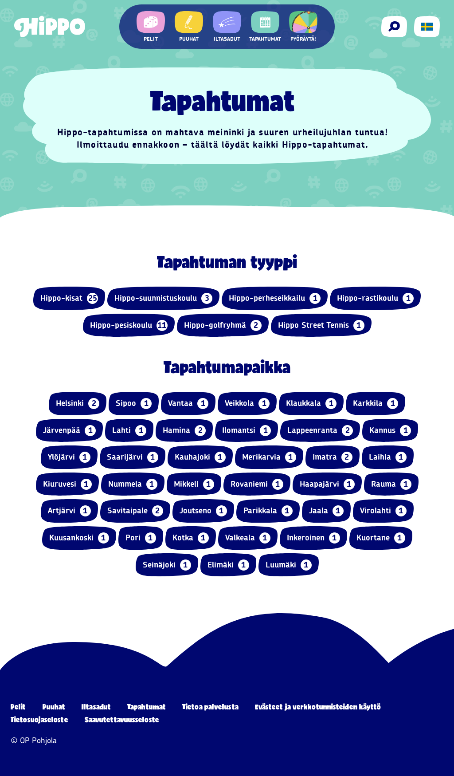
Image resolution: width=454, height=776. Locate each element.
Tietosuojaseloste (39, 719)
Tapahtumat (146, 706)
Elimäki (228, 565)
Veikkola (247, 403)
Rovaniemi (257, 484)
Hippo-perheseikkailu (275, 298)
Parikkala (268, 510)
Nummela (132, 484)
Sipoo (134, 403)
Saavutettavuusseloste (122, 719)
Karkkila (375, 403)
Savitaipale (135, 510)
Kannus (390, 430)
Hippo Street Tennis (321, 325)
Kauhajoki (200, 457)
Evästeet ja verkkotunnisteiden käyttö (318, 706)
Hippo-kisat (69, 298)
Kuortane (380, 538)
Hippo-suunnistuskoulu (163, 298)
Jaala (326, 510)
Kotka (190, 538)
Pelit (18, 706)
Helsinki (77, 403)
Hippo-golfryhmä (223, 325)
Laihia (388, 457)
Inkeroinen (313, 538)
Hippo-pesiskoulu (129, 325)
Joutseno (203, 510)
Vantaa (188, 403)
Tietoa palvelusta (210, 706)
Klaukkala (311, 403)
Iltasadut (96, 706)
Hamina (184, 430)
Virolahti (383, 510)
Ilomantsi (246, 430)
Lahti (129, 430)
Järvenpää (69, 430)
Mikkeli (194, 484)
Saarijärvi (132, 457)
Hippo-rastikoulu (375, 298)
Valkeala (247, 538)
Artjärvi (69, 510)
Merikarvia (269, 457)
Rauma (391, 484)
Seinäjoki (167, 565)
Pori (140, 538)
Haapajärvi (327, 484)
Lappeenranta (320, 430)
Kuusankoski (79, 538)
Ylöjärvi (69, 457)
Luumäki (289, 565)
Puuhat (54, 706)
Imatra (332, 457)
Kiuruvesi (67, 484)
